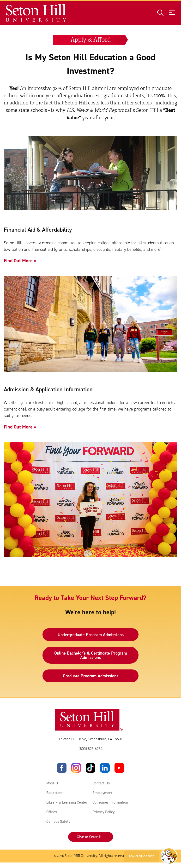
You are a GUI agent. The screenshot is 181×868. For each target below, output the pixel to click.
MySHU (52, 783)
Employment (102, 792)
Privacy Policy (103, 812)
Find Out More (18, 260)
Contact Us (101, 783)
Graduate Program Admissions (90, 676)
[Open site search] (160, 13)
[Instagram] (76, 768)
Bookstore (54, 792)
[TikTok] (90, 768)
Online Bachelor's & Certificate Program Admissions (90, 655)
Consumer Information (110, 802)
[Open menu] (172, 13)
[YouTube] (119, 768)
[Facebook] (61, 768)
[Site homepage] (36, 13)
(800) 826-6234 (91, 748)
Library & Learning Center (66, 802)
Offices (51, 812)
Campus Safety (58, 821)
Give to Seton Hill (90, 836)
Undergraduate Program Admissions (91, 635)
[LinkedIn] (105, 768)
